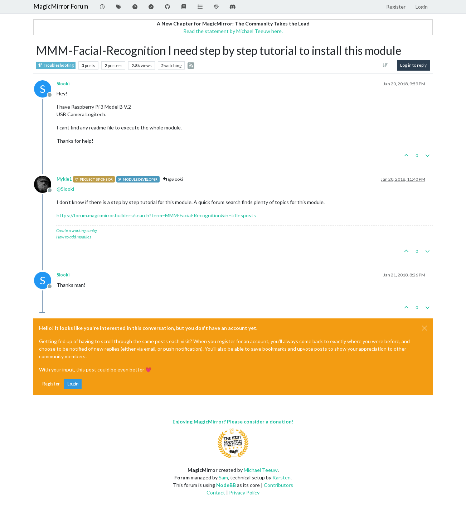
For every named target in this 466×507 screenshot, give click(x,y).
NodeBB (226, 485)
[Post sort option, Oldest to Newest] (385, 65)
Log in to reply (413, 65)
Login (72, 384)
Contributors (278, 485)
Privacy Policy (244, 492)
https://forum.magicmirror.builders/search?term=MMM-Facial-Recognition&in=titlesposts (156, 215)
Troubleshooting (56, 65)
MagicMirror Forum (60, 6)
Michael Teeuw (261, 470)
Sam (223, 477)
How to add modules (73, 237)
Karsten (281, 477)
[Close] (424, 328)
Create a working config (76, 230)
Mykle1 (64, 179)
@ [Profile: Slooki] (65, 189)
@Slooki (173, 179)
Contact (216, 492)
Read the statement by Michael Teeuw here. (233, 31)
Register (51, 384)
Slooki (63, 83)
